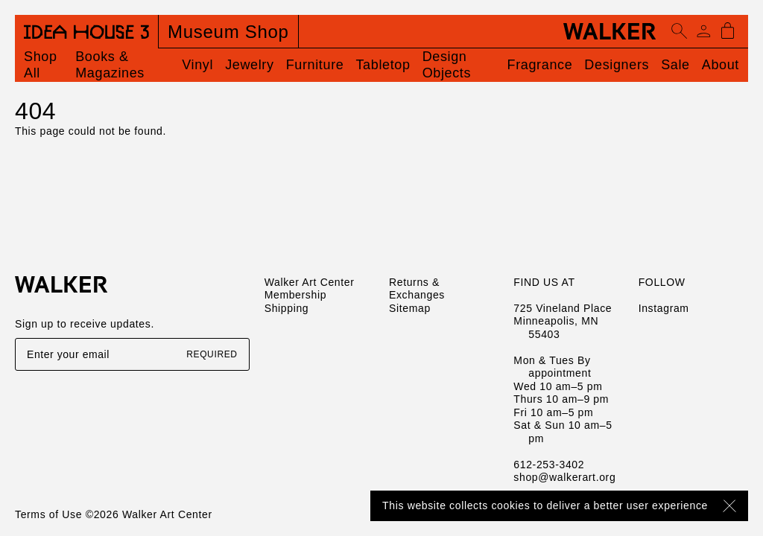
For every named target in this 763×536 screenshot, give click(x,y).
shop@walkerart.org (564, 477)
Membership (295, 295)
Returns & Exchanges (417, 289)
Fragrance (540, 64)
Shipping (287, 308)
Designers (616, 64)
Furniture (315, 64)
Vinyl (197, 64)
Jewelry (249, 64)
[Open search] (679, 31)
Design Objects (447, 64)
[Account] (703, 31)
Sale (675, 64)
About (720, 64)
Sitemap (410, 308)
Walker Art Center (310, 282)
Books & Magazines (110, 64)
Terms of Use (48, 514)
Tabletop (382, 64)
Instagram (664, 308)
